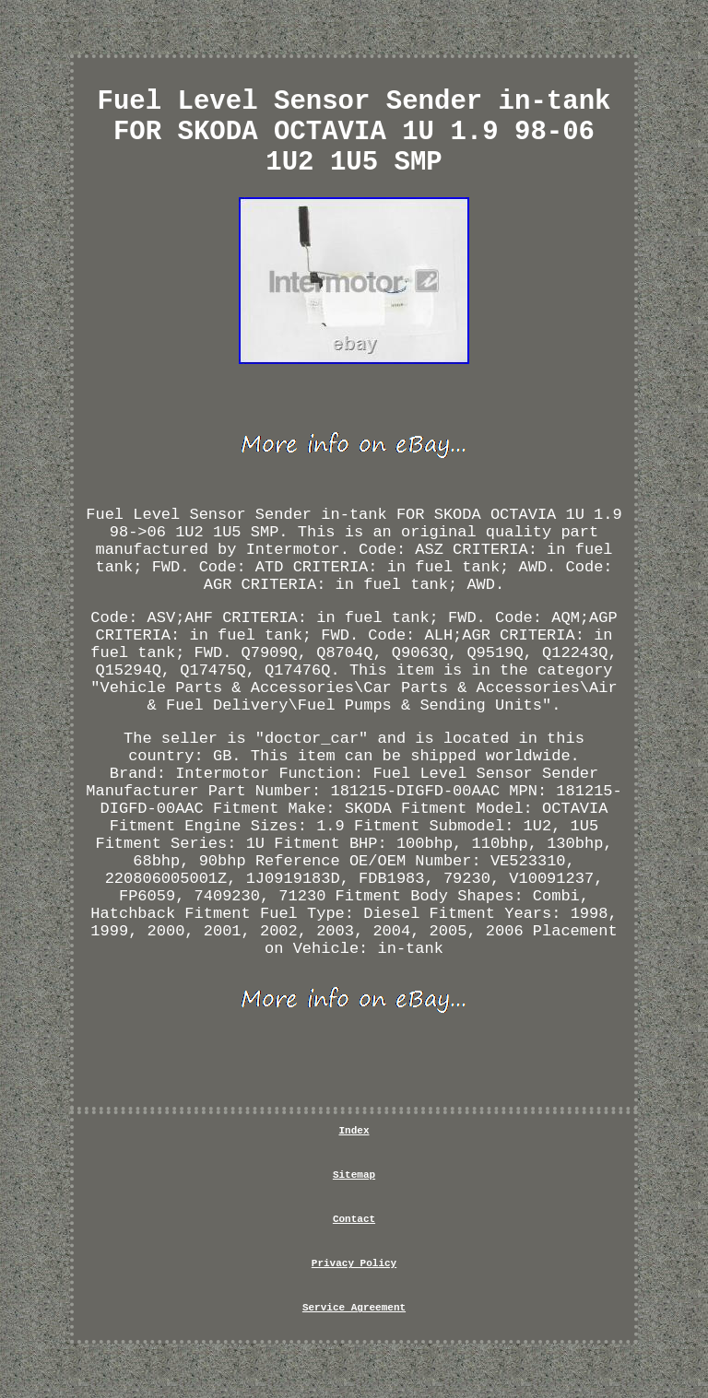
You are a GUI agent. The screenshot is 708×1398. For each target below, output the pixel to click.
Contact (354, 1219)
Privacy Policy (354, 1263)
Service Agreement (354, 1307)
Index (353, 1130)
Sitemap (354, 1175)
